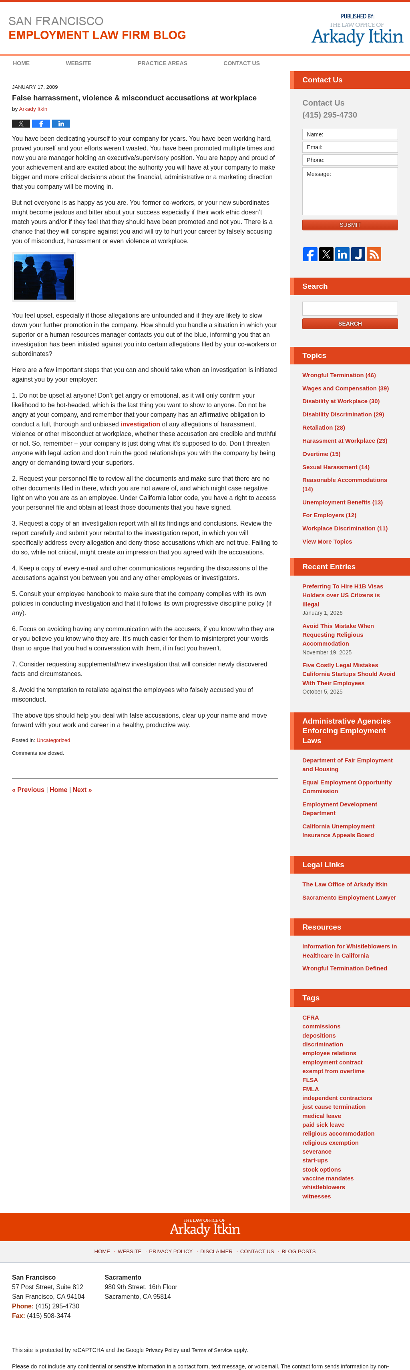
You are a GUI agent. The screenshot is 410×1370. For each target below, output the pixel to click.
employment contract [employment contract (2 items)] (330, 1023)
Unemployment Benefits (340, 488)
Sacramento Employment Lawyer (346, 863)
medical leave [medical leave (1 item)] (320, 1073)
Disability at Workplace (338, 400)
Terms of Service (213, 1303)
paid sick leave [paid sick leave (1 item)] (322, 1082)
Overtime (320, 450)
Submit (350, 225)
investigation (140, 424)
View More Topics (325, 526)
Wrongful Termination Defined (342, 933)
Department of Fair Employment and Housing (344, 735)
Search (350, 323)
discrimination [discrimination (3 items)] (321, 1006)
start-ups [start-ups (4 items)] (314, 1115)
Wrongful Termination (337, 375)
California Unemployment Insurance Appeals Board (336, 798)
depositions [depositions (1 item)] (318, 998)
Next (82, 789)
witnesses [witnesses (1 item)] (315, 1149)
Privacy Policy (174, 1201)
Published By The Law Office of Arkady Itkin (357, 29)
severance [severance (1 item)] (316, 1107)
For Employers (327, 501)
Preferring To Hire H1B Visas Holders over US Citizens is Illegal (347, 574)
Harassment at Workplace (342, 437)
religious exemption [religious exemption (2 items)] (328, 1099)
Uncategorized (53, 740)
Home (31, 63)
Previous (28, 789)
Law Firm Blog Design (360, 1349)
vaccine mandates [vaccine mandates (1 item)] (326, 1132)
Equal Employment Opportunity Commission (344, 756)
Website (99, 63)
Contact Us (273, 63)
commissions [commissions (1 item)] (320, 989)
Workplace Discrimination (342, 513)
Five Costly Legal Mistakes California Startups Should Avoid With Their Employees (346, 646)
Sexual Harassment (334, 463)
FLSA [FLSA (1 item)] (309, 1040)
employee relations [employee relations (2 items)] (327, 1015)
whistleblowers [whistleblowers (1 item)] (322, 1141)
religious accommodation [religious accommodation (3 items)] (336, 1090)
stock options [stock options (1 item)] (320, 1124)
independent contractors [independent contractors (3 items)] (335, 1057)
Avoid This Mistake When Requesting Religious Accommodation (336, 608)
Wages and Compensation (343, 387)
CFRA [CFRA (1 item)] (310, 981)
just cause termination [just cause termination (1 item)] (332, 1065)
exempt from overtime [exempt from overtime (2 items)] (331, 1031)
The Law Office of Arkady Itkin (342, 851)
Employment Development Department (337, 777)
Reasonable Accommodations (348, 475)
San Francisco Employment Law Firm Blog (97, 28)
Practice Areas (183, 63)
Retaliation (322, 425)
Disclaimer (216, 1201)
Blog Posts (295, 1201)
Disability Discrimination (340, 412)
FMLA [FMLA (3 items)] (310, 1048)
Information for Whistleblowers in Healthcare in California (346, 915)
